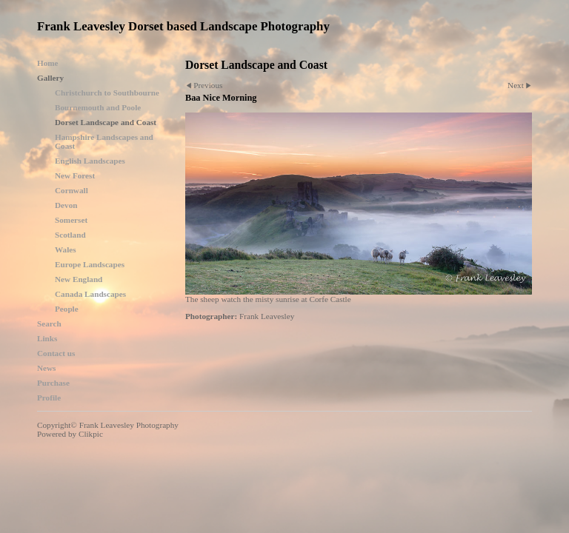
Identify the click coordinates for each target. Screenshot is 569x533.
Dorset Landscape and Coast (105, 122)
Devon (66, 205)
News (46, 367)
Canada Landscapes (90, 293)
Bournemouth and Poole (98, 107)
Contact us (56, 353)
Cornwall (71, 190)
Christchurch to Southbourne (107, 92)
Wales (65, 249)
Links (47, 338)
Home (48, 62)
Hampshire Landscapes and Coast (104, 141)
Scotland (70, 234)
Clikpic (91, 433)
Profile (49, 397)
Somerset (71, 219)
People (67, 308)
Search (49, 323)
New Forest (75, 175)
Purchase (53, 382)
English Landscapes (90, 160)
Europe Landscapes (89, 264)
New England (78, 279)
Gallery (50, 77)
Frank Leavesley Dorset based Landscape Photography (183, 26)
